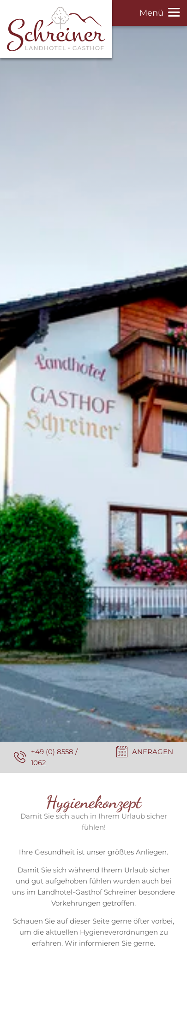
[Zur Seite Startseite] (56, 29)
